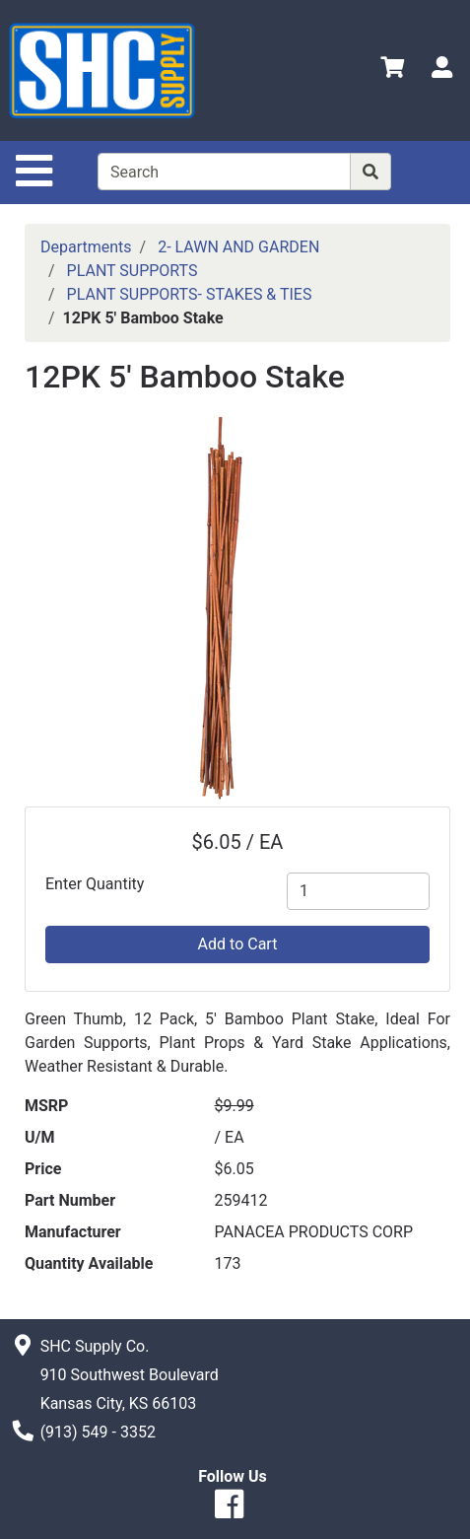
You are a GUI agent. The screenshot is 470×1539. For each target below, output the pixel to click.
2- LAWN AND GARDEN (238, 247)
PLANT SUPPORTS (132, 270)
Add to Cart (238, 944)
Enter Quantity (94, 883)
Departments (86, 247)
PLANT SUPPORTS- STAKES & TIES (189, 294)
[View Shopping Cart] (392, 70)
